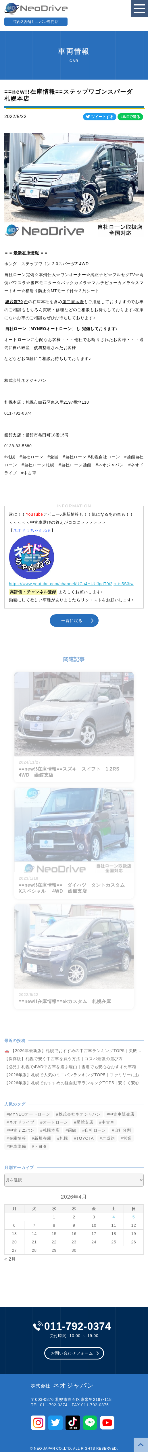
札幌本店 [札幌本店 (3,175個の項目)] (51, 1130)
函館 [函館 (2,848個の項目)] (72, 1130)
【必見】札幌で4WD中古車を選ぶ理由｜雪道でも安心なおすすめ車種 (70, 1066)
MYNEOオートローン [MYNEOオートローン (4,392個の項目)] (29, 1114)
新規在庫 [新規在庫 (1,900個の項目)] (42, 1138)
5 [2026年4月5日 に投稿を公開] (133, 1217)
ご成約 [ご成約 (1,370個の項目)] (108, 1138)
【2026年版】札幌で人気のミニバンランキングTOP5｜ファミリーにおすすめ (74, 1074)
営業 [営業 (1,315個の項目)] (127, 1138)
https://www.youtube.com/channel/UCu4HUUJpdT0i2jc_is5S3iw (71, 583)
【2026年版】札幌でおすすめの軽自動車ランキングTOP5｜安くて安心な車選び (74, 1083)
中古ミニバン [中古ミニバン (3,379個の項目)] (21, 1130)
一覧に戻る (71, 620)
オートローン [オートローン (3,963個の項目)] (55, 1122)
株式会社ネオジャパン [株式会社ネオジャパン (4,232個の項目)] (80, 1114)
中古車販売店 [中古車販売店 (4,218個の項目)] (121, 1114)
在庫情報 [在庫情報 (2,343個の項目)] (17, 1138)
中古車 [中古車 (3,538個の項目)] (108, 1122)
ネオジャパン (62, 1385)
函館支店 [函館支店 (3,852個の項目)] (84, 1122)
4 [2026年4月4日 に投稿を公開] (114, 1217)
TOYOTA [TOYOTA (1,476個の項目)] (85, 1138)
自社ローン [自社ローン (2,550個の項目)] (95, 1130)
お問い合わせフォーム (72, 1353)
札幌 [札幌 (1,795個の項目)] (63, 1138)
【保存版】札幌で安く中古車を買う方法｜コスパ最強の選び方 (63, 1058)
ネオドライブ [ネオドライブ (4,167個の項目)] (21, 1122)
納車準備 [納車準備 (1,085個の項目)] (17, 1146)
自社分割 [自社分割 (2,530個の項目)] (122, 1130)
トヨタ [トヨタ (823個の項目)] (40, 1146)
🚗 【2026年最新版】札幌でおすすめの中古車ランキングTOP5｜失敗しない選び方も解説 (74, 1050)
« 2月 (10, 1259)
